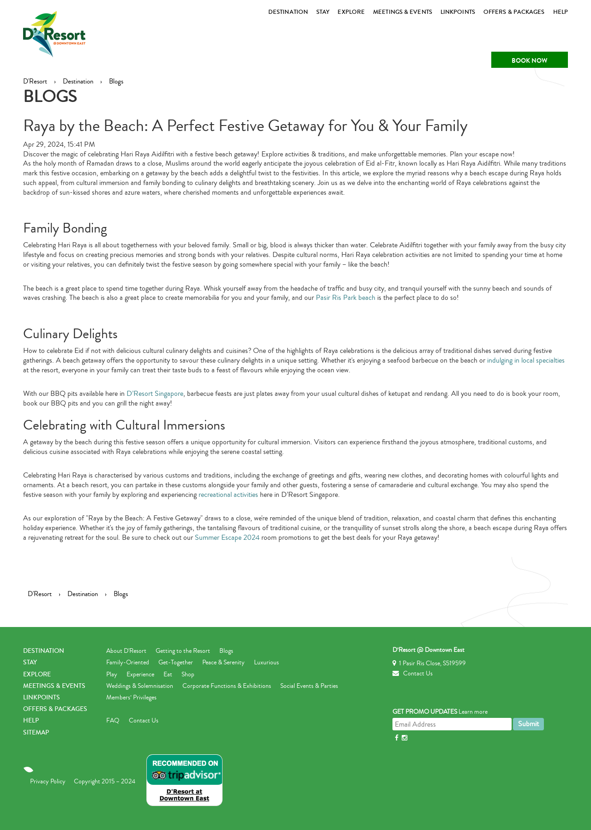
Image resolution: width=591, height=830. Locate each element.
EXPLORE (351, 12)
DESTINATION (288, 12)
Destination (78, 81)
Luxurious (266, 662)
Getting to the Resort (183, 651)
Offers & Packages (514, 12)
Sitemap (36, 732)
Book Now (530, 61)
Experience (140, 674)
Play (111, 674)
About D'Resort (126, 651)
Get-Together (175, 662)
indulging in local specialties (526, 360)
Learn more (473, 712)
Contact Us (143, 720)
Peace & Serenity (223, 662)
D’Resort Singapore (155, 393)
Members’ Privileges (131, 697)
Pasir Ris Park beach (345, 298)
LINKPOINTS (457, 12)
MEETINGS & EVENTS (402, 12)
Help (31, 720)
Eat (167, 674)
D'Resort (35, 81)
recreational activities (228, 495)
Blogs (116, 81)
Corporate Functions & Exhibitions (226, 686)
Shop (187, 674)
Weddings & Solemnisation (139, 686)
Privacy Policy (48, 781)
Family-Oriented (127, 662)
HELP (560, 12)
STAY (322, 12)
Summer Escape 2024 (227, 537)
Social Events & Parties (309, 686)
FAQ (113, 720)
